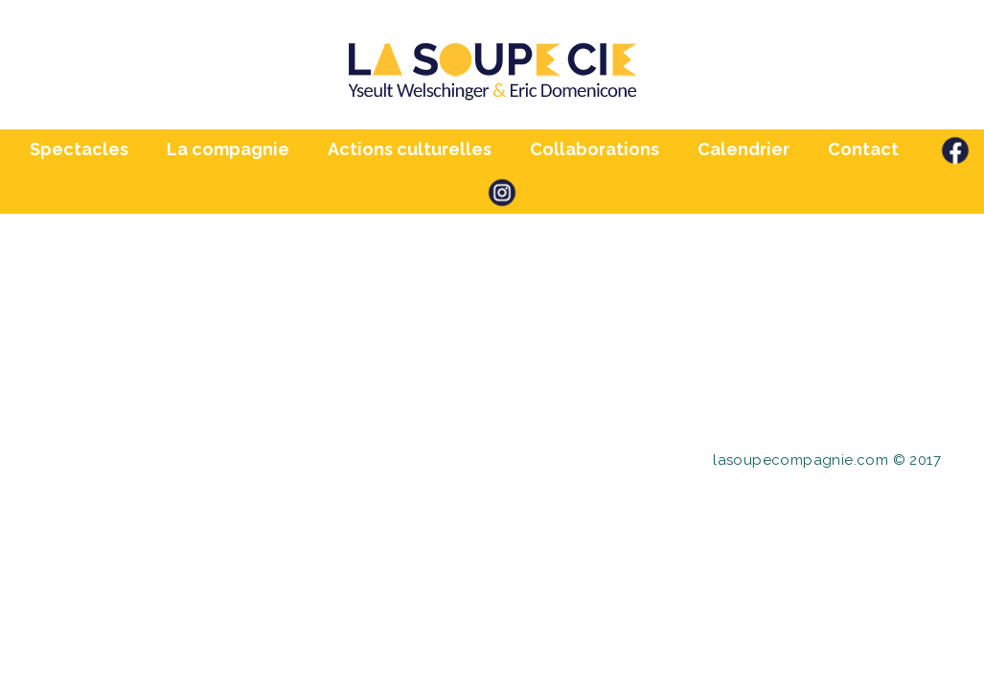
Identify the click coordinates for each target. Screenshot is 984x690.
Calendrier (743, 149)
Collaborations (594, 149)
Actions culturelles (410, 149)
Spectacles (79, 149)
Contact (863, 149)
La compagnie (228, 149)
